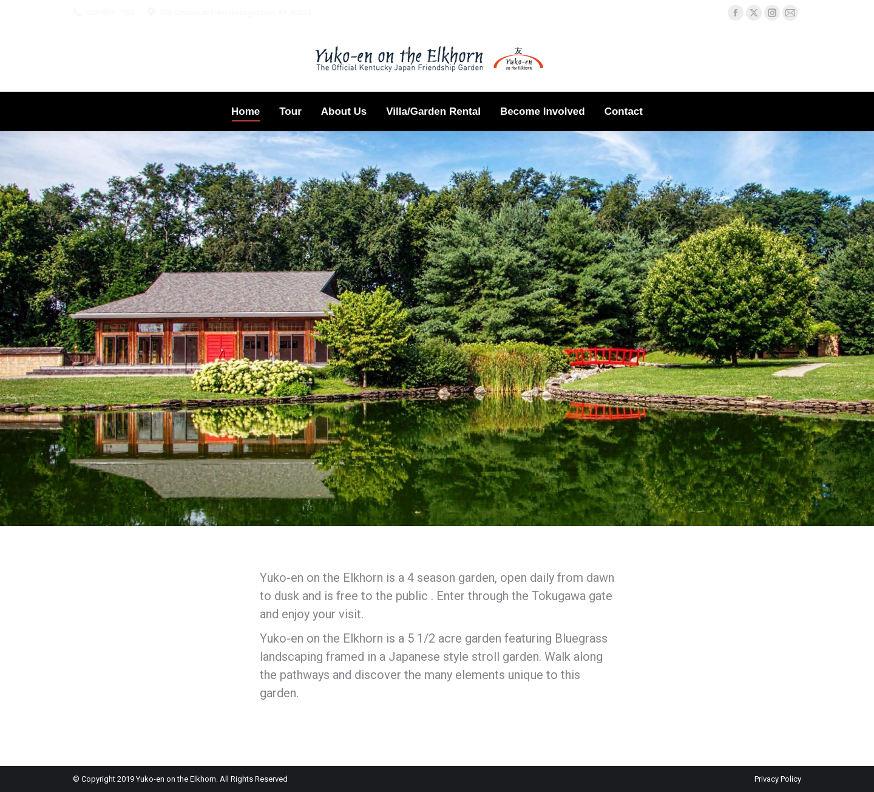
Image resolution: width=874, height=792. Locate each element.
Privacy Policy (777, 778)
